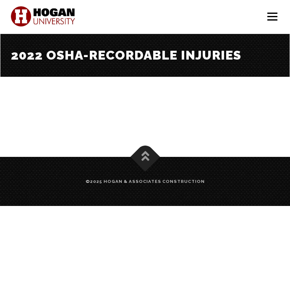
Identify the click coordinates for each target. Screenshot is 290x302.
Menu (272, 16)
